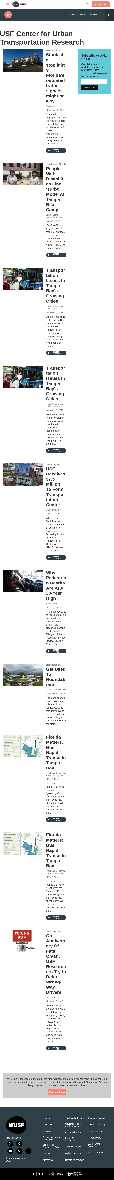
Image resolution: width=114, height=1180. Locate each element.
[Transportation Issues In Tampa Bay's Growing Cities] (23, 279)
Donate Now (57, 1092)
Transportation (53, 50)
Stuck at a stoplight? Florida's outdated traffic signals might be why (55, 77)
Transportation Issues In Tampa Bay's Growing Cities (55, 285)
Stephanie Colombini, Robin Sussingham (56, 774)
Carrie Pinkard (52, 510)
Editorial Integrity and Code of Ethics (52, 1138)
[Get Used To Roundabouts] (23, 675)
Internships (47, 1160)
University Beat (53, 464)
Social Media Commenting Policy (51, 1146)
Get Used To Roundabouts (56, 677)
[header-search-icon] (87, 4)
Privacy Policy (94, 1138)
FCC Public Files (73, 1132)
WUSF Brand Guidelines (94, 1145)
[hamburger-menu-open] (7, 4)
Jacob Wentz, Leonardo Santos (54, 216)
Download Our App (97, 1125)
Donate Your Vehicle (74, 1160)
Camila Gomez (53, 106)
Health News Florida (56, 164)
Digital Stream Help (74, 1153)
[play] (8, 15)
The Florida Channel (74, 1118)
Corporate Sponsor (97, 1118)
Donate (102, 4)
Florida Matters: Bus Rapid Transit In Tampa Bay (56, 752)
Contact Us (47, 1125)
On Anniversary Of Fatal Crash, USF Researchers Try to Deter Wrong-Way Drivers (56, 964)
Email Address (90, 76)
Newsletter (47, 1131)
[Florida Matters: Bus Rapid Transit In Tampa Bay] (23, 746)
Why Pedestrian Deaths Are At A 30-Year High (56, 585)
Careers (46, 1153)
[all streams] (109, 15)
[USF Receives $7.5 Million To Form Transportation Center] (23, 474)
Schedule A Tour (95, 1152)
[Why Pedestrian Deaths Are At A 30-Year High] (23, 581)
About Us (46, 1118)
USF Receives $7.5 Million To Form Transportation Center (55, 486)
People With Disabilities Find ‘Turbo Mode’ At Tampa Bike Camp (55, 189)
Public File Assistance (70, 1139)
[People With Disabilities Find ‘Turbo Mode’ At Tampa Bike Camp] (23, 174)
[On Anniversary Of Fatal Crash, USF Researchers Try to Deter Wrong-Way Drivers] (23, 941)
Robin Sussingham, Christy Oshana (55, 307)
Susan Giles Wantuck (56, 690)
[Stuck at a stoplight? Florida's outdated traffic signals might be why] (23, 60)
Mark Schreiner (53, 997)
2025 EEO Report (73, 1147)
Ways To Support (96, 1131)
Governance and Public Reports (73, 1125)
